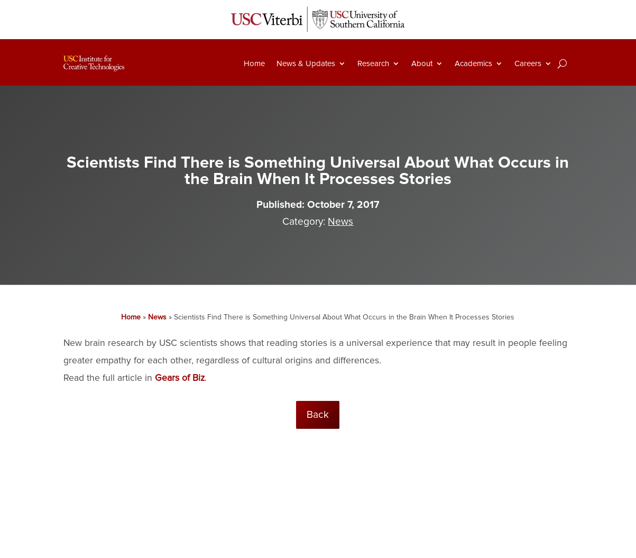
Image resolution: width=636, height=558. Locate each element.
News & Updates (305, 63)
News (340, 221)
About (421, 63)
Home (254, 63)
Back (318, 414)
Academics (473, 63)
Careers (527, 63)
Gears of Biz (180, 377)
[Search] (562, 63)
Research (373, 63)
